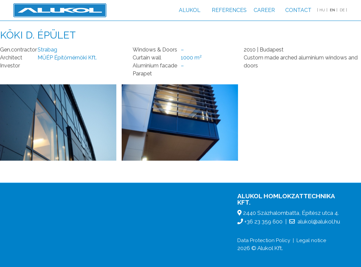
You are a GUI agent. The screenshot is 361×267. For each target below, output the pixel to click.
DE (342, 10)
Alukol (189, 10)
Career (264, 10)
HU (322, 10)
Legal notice (311, 240)
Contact (298, 10)
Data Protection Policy (263, 240)
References (229, 10)
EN (332, 10)
